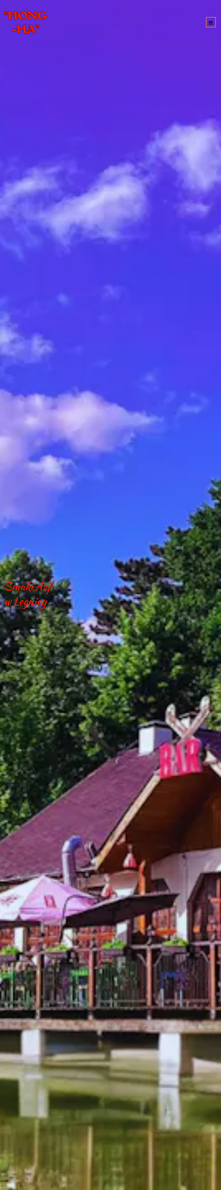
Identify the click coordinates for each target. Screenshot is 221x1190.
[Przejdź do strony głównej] (25, 22)
